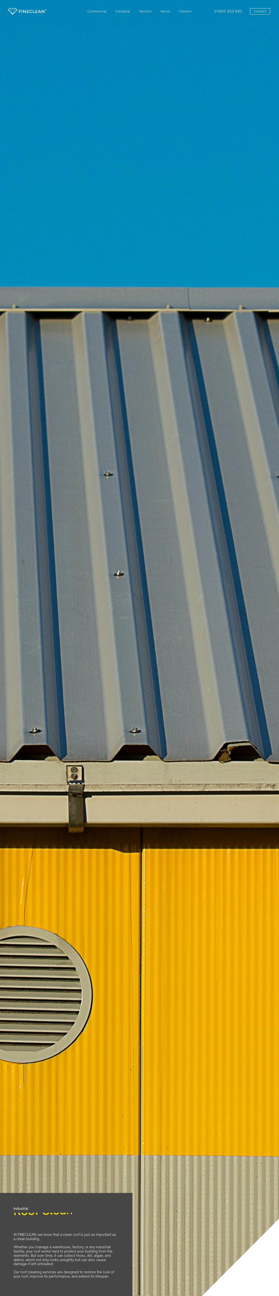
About (165, 11)
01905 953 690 (228, 11)
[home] (27, 11)
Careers (185, 11)
